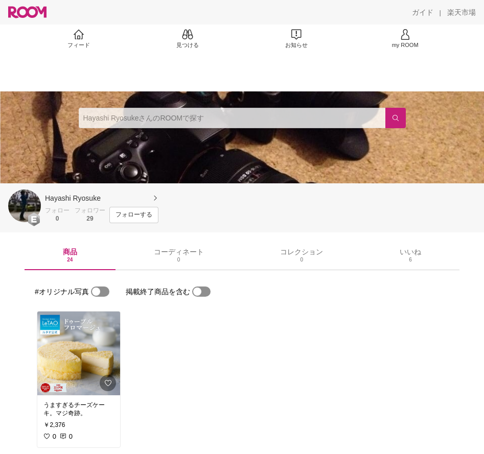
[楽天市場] (461, 12)
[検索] (395, 118)
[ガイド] (422, 12)
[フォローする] (133, 215)
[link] (78, 353)
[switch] (100, 291)
